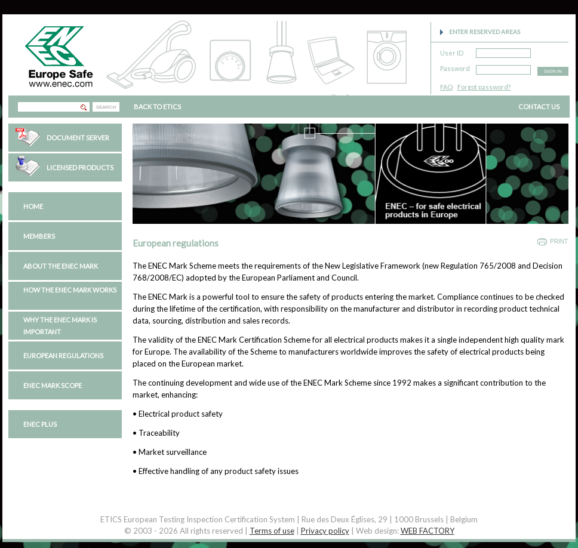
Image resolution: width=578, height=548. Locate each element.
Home (33, 206)
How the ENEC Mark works (69, 290)
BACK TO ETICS (157, 106)
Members (39, 236)
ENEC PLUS (40, 424)
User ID (451, 51)
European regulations (63, 355)
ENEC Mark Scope (52, 385)
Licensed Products (80, 167)
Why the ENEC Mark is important (60, 325)
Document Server (78, 137)
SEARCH (106, 107)
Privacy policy (325, 530)
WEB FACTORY (427, 530)
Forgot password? (484, 87)
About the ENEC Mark (60, 266)
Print (559, 241)
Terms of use (272, 530)
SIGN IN (553, 71)
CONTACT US (538, 106)
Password (455, 66)
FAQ (446, 87)
